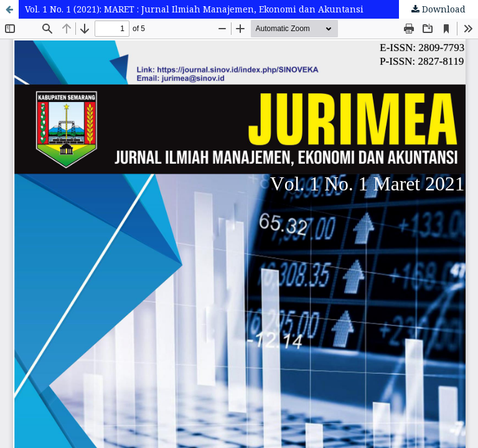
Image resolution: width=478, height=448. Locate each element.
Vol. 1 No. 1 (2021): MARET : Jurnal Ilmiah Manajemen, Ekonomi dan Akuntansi (194, 9)
